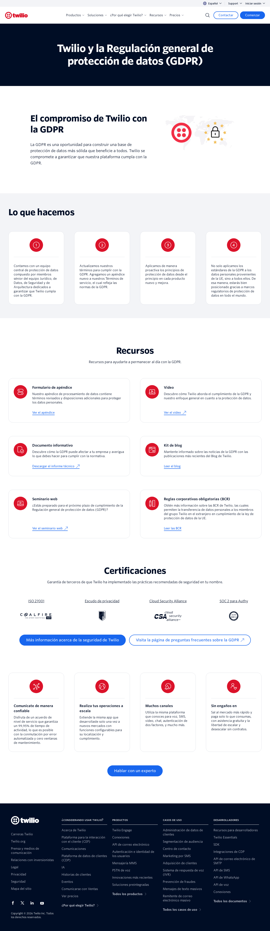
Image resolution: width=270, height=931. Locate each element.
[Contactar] (225, 15)
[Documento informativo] (69, 456)
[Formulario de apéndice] (69, 400)
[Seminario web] (69, 514)
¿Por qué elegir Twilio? (128, 15)
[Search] (207, 15)
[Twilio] (16, 15)
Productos (75, 15)
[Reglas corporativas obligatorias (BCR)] (200, 514)
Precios (177, 15)
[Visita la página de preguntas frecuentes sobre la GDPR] (190, 640)
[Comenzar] (252, 15)
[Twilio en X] (24, 903)
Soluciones (97, 15)
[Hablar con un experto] (135, 770)
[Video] (200, 400)
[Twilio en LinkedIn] (33, 903)
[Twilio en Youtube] (43, 903)
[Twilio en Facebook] (14, 902)
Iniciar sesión (255, 3)
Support (235, 3)
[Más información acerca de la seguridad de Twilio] (72, 640)
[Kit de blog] (200, 456)
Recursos (158, 15)
